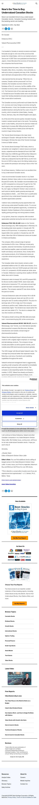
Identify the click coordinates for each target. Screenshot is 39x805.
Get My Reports (19, 603)
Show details (30, 407)
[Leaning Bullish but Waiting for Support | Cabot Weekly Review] (19, 678)
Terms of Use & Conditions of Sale (26, 797)
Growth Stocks (9, 626)
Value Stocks (9, 660)
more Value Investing (9, 484)
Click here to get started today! (11, 480)
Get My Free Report (19, 538)
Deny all (19, 424)
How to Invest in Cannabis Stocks (14, 735)
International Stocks (11, 631)
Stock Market (9, 650)
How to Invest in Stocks (12, 725)
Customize (19, 418)
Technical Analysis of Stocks (13, 730)
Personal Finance (10, 640)
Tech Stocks (8, 655)
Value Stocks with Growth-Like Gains (15, 720)
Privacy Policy (12, 797)
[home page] (19, 3)
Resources (5, 774)
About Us (23, 774)
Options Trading (9, 636)
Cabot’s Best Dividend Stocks (13, 708)
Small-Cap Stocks (10, 645)
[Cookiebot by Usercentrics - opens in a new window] (29, 379)
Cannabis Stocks (10, 616)
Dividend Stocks (9, 621)
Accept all (19, 413)
